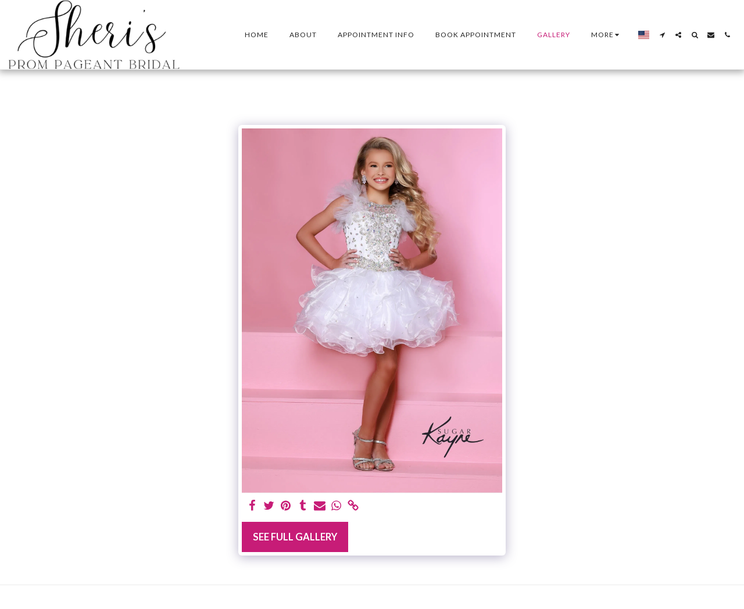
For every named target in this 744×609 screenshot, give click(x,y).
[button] (662, 34)
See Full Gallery (295, 537)
